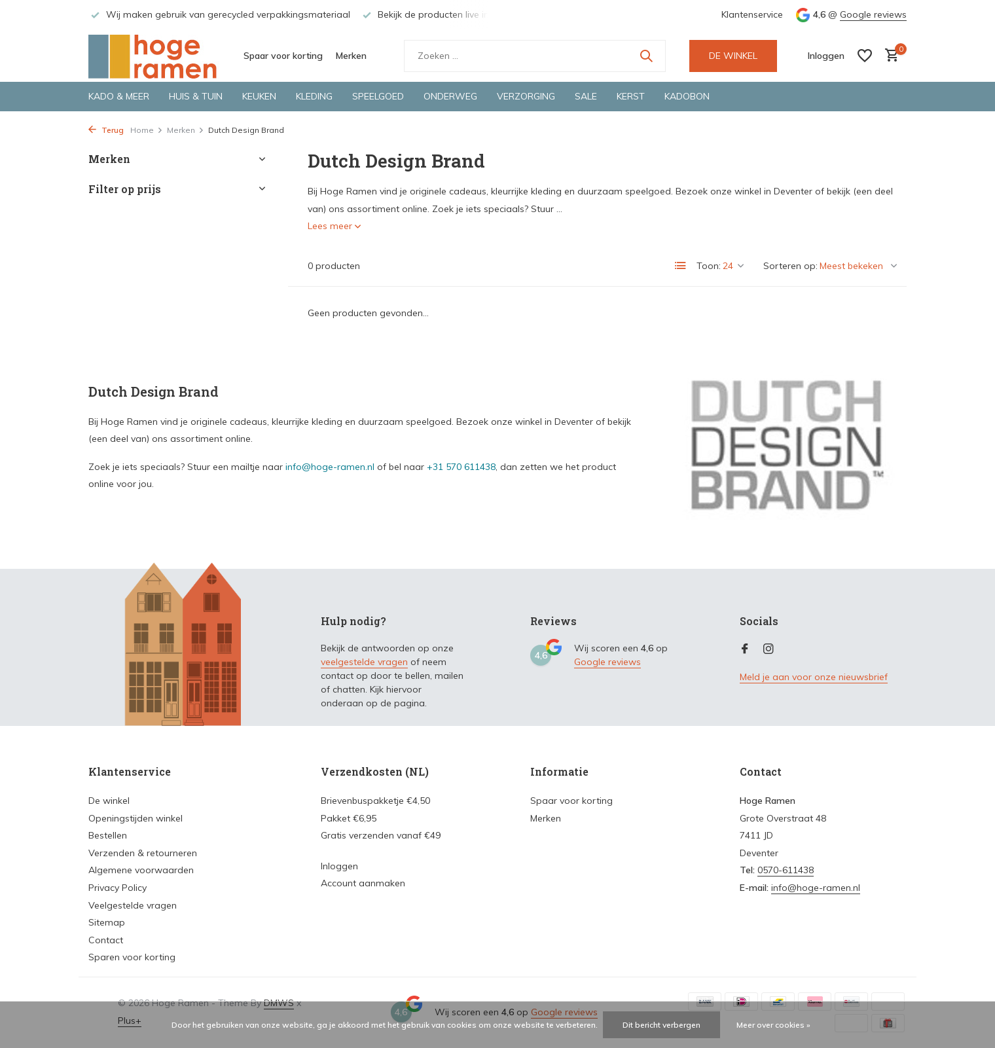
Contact (105, 940)
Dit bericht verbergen (661, 1025)
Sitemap (106, 922)
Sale (586, 96)
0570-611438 (785, 870)
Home (146, 130)
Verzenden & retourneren (142, 853)
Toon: (708, 266)
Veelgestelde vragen (132, 905)
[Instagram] (768, 649)
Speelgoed (378, 96)
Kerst (631, 96)
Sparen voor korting (131, 957)
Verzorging (526, 96)
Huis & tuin (196, 96)
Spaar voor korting (283, 56)
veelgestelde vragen (364, 662)
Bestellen (107, 835)
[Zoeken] (535, 56)
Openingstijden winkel (135, 818)
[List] (681, 266)
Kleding (314, 96)
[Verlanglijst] (865, 55)
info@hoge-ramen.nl (329, 467)
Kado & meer (118, 96)
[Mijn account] (826, 56)
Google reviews (873, 14)
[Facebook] (745, 649)
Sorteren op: (790, 266)
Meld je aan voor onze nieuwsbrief (814, 677)
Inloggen (339, 866)
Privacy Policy (117, 888)
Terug (106, 130)
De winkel (109, 800)
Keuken (259, 96)
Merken (351, 56)
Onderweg (450, 96)
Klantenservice (752, 14)
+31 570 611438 (461, 467)
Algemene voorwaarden (141, 870)
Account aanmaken (363, 883)
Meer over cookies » (773, 1025)
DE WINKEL (733, 56)
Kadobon (687, 96)
